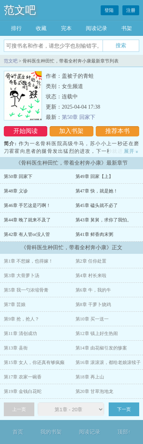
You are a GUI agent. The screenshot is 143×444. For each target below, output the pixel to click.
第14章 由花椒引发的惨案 (101, 348)
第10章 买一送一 (92, 319)
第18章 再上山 (90, 377)
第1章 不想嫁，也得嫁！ (28, 261)
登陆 (109, 10)
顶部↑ (124, 432)
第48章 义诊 (16, 191)
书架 (126, 28)
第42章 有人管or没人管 (27, 234)
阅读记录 (96, 28)
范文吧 (20, 10)
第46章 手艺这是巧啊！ (27, 205)
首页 (18, 432)
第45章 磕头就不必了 (97, 205)
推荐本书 (117, 131)
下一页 (124, 409)
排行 (16, 28)
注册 (130, 10)
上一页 (19, 409)
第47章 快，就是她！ (97, 191)
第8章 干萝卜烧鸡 (93, 304)
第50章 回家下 (78, 117)
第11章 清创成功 (20, 333)
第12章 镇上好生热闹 (97, 333)
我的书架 (51, 432)
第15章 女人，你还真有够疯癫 (34, 362)
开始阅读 (25, 131)
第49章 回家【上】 (94, 176)
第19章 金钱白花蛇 (23, 391)
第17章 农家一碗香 (23, 377)
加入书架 (71, 131)
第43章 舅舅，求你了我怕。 (104, 220)
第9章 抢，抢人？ (21, 319)
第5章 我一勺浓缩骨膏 (26, 290)
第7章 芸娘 (15, 304)
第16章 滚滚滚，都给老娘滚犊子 (108, 362)
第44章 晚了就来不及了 (27, 220)
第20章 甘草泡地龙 (94, 391)
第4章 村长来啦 (91, 275)
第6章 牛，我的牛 (93, 290)
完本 (66, 28)
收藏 (41, 28)
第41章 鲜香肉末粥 (94, 234)
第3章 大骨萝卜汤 (21, 275)
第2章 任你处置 (91, 261)
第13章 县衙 (16, 348)
